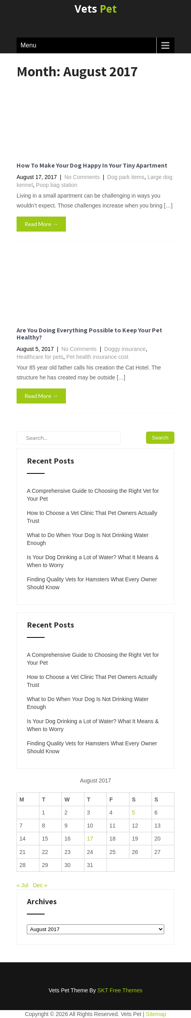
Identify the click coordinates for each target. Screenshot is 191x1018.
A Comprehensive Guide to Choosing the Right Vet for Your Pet (93, 495)
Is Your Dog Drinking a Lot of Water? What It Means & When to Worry (93, 561)
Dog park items (125, 177)
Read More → (41, 224)
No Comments (81, 177)
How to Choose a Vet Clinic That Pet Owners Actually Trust (92, 517)
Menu (28, 45)
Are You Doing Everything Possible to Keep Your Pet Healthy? (89, 333)
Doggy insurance (125, 349)
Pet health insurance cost (97, 357)
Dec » (40, 885)
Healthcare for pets (40, 357)
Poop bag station (56, 185)
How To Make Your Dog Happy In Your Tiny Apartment (92, 165)
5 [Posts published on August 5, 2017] (133, 812)
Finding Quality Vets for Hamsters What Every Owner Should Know (92, 583)
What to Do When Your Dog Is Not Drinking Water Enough (87, 539)
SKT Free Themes (119, 990)
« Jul (22, 885)
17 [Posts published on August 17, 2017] (90, 838)
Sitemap (156, 1014)
